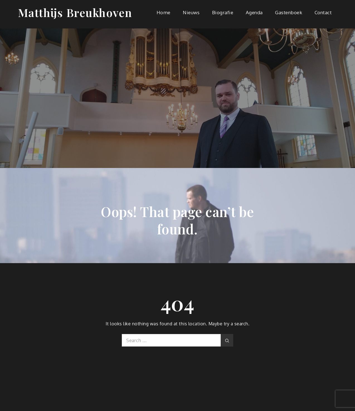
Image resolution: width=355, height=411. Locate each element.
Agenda (254, 12)
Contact (323, 12)
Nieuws (191, 12)
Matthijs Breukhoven (75, 12)
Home (164, 12)
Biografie (223, 12)
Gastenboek (288, 12)
